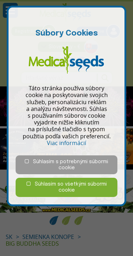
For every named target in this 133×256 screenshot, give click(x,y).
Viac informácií (66, 143)
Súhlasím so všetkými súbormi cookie (67, 187)
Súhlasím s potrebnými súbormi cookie (66, 164)
